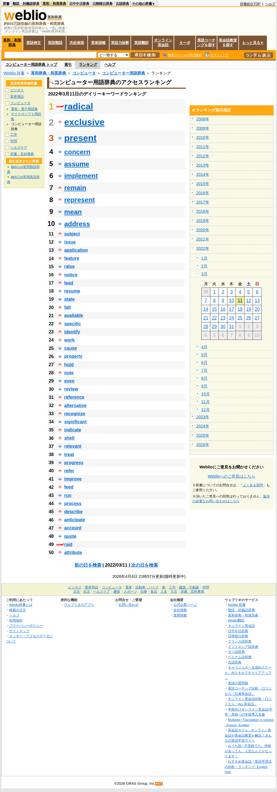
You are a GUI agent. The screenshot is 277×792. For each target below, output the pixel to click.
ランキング (88, 64)
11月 (205, 401)
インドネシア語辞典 (243, 646)
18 (240, 309)
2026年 (202, 444)
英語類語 (55, 43)
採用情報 (180, 615)
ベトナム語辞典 (240, 657)
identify (72, 332)
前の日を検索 (88, 565)
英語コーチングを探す (206, 42)
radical (78, 106)
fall (67, 307)
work (69, 340)
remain (75, 187)
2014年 (202, 174)
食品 (153, 591)
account (72, 527)
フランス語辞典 (240, 641)
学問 (13, 141)
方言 (174, 591)
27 (257, 318)
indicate (72, 429)
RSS (159, 783)
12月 (205, 409)
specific (72, 323)
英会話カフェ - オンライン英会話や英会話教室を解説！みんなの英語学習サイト (248, 735)
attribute (73, 552)
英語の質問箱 (238, 683)
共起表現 (76, 43)
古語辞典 (122, 3)
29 (214, 326)
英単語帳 (98, 43)
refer (69, 470)
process (72, 503)
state (69, 299)
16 (222, 309)
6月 (204, 362)
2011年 (202, 146)
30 (222, 326)
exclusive (84, 122)
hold (69, 364)
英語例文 (33, 43)
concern (77, 152)
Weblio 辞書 (14, 73)
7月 (204, 370)
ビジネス (17, 90)
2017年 (202, 202)
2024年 (202, 426)
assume (76, 164)
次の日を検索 (144, 565)
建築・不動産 (189, 587)
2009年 (202, 128)
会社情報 (180, 610)
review (71, 389)
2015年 (202, 183)
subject (72, 234)
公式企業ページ (185, 604)
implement (81, 175)
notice (70, 274)
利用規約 (16, 620)
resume (72, 291)
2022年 (202, 248)
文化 (76, 591)
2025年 (202, 435)
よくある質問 (253, 485)
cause (70, 348)
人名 (163, 591)
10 (231, 300)
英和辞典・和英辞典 (48, 73)
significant (75, 421)
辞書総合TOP (250, 4)
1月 (204, 258)
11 (240, 300)
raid (68, 544)
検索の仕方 (17, 610)
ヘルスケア (18, 147)
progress (73, 462)
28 (205, 326)
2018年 (202, 211)
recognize (74, 413)
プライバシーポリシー (26, 625)
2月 (204, 266)
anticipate (74, 519)
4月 (204, 347)
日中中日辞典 (79, 3)
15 (214, 309)
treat (69, 454)
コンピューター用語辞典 (123, 73)
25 (240, 318)
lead (68, 283)
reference (74, 397)
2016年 (202, 193)
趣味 (116, 591)
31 (231, 326)
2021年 (202, 239)
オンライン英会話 (163, 42)
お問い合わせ (128, 604)
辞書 (6, 3)
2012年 (202, 156)
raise (69, 266)
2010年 (202, 137)
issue (70, 242)
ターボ (184, 43)
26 (248, 318)
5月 (204, 354)
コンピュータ (84, 73)
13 (257, 300)
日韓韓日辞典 (102, 3)
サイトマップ (19, 631)
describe (73, 511)
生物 (143, 591)
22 (214, 318)
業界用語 (17, 97)
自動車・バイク (147, 587)
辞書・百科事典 (22, 154)
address (77, 224)
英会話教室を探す (228, 42)
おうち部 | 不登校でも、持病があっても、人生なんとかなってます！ (248, 751)
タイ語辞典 (236, 651)
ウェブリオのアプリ (79, 604)
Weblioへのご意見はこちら (231, 476)
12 (248, 300)
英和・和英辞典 (54, 3)
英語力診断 (120, 43)
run (67, 495)
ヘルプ (270, 4)
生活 (86, 591)
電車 (128, 587)
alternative (75, 405)
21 (205, 318)
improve (73, 478)
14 (205, 309)
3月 (204, 274)
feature (71, 258)
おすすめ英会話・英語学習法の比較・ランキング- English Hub (248, 767)
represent (79, 200)
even (69, 381)
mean (73, 212)
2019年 (202, 220)
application (76, 250)
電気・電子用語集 (24, 109)
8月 (204, 378)
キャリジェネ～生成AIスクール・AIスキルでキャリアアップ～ (248, 672)
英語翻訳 (141, 43)
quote (70, 536)
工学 (13, 135)
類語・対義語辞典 (26, 3)
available (73, 315)
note (69, 372)
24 (231, 318)
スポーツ (130, 591)
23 (222, 318)
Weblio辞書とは (20, 604)
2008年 (202, 119)
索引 (68, 64)
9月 (204, 386)
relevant (72, 446)
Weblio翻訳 (236, 620)
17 (231, 309)
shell (69, 438)
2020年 (202, 230)
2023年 (202, 417)
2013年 (202, 165)
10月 (205, 394)
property (73, 356)
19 (248, 309)
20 (257, 309)
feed (68, 487)
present (80, 138)
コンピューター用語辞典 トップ (31, 64)
